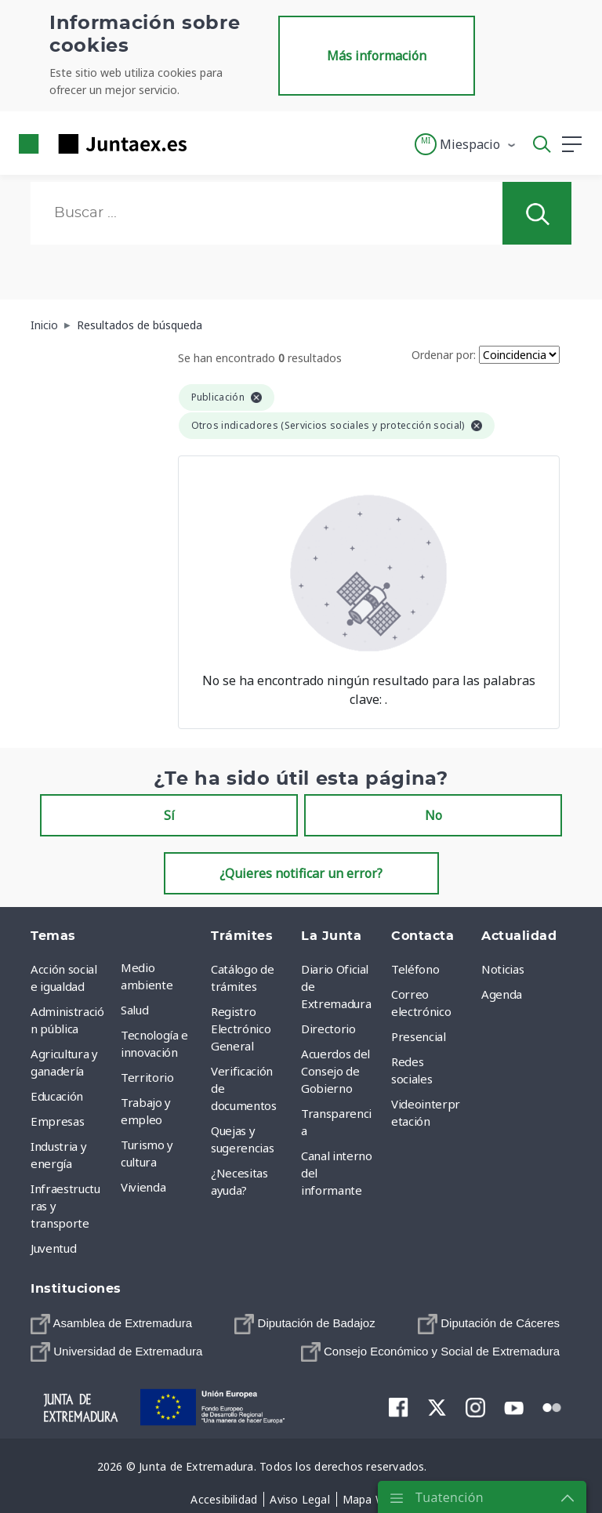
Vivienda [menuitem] (143, 1187)
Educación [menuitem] (57, 1096)
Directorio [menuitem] (328, 1028)
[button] (466, 144)
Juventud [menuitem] (53, 1248)
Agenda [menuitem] (501, 994)
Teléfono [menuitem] (415, 969)
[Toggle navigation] (208, 143)
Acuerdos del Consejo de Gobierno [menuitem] (335, 1071)
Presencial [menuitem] (418, 1036)
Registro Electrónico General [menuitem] (240, 1028)
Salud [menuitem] (134, 1010)
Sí (169, 815)
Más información (376, 55)
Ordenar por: (444, 354)
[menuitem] (111, 1324)
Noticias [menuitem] (502, 969)
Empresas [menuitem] (57, 1121)
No (433, 815)
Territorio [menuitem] (147, 1077)
